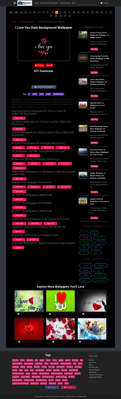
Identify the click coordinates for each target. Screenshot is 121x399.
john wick (56, 370)
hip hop (29, 367)
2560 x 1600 (19, 168)
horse (80, 363)
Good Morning (100, 280)
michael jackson (41, 380)
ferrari (22, 360)
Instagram (68, 387)
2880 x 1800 (19, 179)
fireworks (30, 360)
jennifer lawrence (18, 373)
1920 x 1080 (64, 187)
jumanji (48, 370)
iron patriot (60, 367)
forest (48, 360)
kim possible (36, 377)
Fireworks (100, 275)
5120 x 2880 (19, 207)
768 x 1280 (33, 155)
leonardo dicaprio (48, 377)
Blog (73, 4)
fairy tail (15, 360)
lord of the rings (61, 377)
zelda (66, 383)
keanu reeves (25, 377)
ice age (44, 367)
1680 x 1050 (49, 163)
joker (31, 370)
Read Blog (94, 49)
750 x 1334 (19, 129)
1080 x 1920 (19, 139)
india (26, 370)
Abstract (85, 237)
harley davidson (66, 363)
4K (16, 12)
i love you (70, 367)
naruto (64, 380)
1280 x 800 (19, 163)
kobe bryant (68, 373)
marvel (51, 380)
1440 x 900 (34, 163)
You (41, 94)
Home (36, 4)
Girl (84, 252)
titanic (60, 383)
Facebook (52, 387)
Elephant (85, 275)
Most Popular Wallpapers (49, 4)
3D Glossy (86, 265)
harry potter (54, 363)
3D (11, 12)
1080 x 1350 (19, 223)
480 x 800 (18, 155)
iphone (15, 370)
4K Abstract (86, 242)
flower (42, 360)
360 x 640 (18, 147)
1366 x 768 (34, 187)
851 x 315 (18, 231)
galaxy (61, 360)
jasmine (64, 370)
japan (28, 373)
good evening (28, 363)
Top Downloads (65, 4)
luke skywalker (17, 380)
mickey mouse (29, 380)
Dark (48, 94)
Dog (84, 247)
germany (75, 360)
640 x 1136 (19, 118)
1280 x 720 (19, 187)
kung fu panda (44, 373)
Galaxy (85, 280)
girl (81, 360)
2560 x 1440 (19, 191)
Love (34, 94)
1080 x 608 (50, 223)
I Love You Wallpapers (26, 22)
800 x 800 (18, 239)
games (67, 360)
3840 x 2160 (19, 199)
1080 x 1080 (35, 223)
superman (52, 383)
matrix (58, 380)
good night (38, 363)
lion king (71, 377)
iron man (52, 367)
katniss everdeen (56, 373)
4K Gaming (101, 265)
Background (58, 94)
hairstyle (15, 367)
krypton (34, 373)
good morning (17, 363)
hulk (74, 363)
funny (55, 360)
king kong (16, 377)
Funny (96, 247)
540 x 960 (33, 147)
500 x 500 (33, 239)
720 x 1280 (47, 147)
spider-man (34, 383)
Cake (98, 270)
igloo (20, 370)
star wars (44, 383)
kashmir (77, 373)
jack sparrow (40, 370)
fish (36, 360)
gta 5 (46, 363)
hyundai (36, 367)
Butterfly (85, 270)
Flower (101, 242)
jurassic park (73, 370)
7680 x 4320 (19, 215)
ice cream (78, 367)
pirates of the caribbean (20, 383)
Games (96, 252)
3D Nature (100, 237)
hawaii (23, 367)
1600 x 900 (49, 187)
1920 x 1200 (65, 163)
